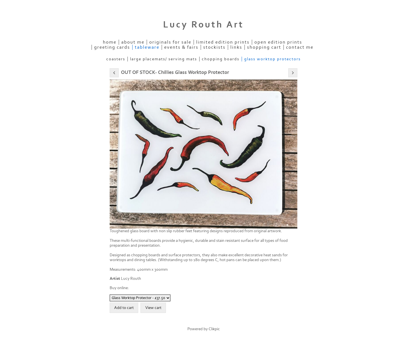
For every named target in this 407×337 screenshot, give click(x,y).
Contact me (299, 47)
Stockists (214, 47)
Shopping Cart (264, 47)
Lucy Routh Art (203, 24)
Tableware (147, 47)
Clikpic (214, 329)
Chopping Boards (220, 59)
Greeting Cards (112, 47)
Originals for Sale (170, 42)
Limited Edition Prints (223, 42)
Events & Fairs (181, 47)
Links (236, 47)
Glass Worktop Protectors (272, 59)
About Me (132, 42)
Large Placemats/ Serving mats (163, 59)
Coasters (115, 59)
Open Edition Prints (278, 42)
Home (109, 42)
